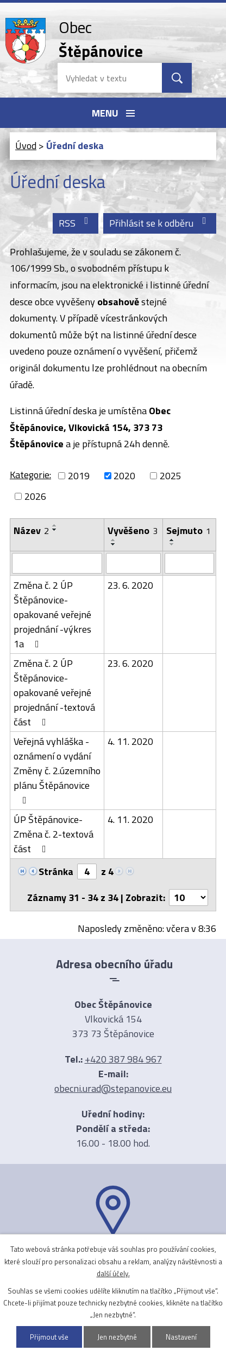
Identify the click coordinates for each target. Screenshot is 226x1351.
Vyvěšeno (133, 530)
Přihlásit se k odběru (160, 223)
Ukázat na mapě (113, 1258)
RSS (76, 223)
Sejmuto (188, 530)
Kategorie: (30, 474)
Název (31, 530)
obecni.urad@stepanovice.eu (113, 1088)
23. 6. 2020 (130, 585)
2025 (170, 475)
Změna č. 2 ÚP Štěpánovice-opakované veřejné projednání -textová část (54, 692)
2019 (79, 475)
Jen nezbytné (117, 1336)
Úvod (25, 145)
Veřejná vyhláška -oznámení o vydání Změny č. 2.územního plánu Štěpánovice (57, 769)
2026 (35, 496)
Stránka (56, 871)
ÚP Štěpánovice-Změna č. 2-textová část (53, 834)
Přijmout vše (49, 1336)
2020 (124, 475)
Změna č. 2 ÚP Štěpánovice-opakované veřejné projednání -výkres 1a (52, 614)
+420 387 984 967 (123, 1059)
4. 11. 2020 (130, 741)
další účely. (113, 1273)
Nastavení (181, 1336)
